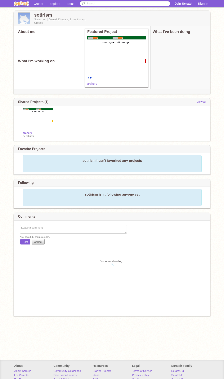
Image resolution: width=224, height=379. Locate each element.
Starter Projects (102, 370)
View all (201, 101)
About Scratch (22, 370)
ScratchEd (177, 370)
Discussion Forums (65, 375)
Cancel (38, 241)
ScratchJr (177, 375)
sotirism (30, 136)
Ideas (71, 3)
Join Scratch (184, 3)
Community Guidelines (67, 370)
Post (25, 241)
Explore (55, 3)
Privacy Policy (140, 375)
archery (92, 83)
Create (38, 3)
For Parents (21, 375)
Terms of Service (142, 370)
